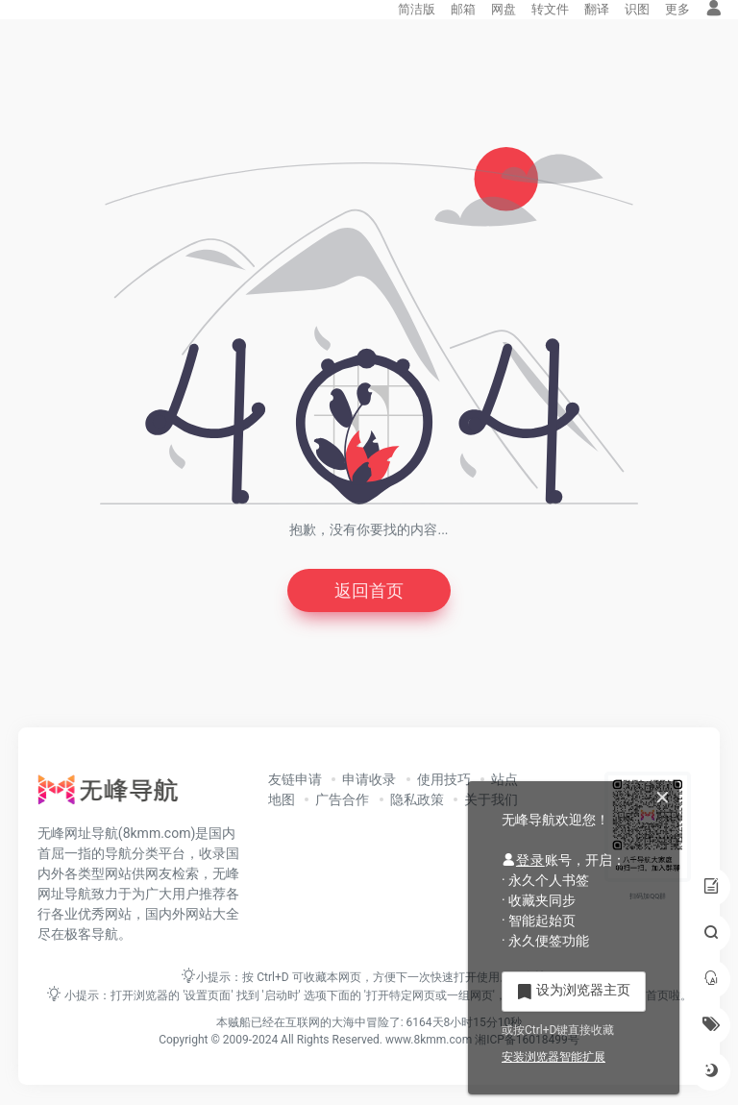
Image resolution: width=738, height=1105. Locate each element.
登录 (523, 860)
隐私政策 (417, 799)
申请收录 (369, 779)
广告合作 (342, 799)
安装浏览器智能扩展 (553, 1057)
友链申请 (295, 779)
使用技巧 (444, 779)
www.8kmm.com (427, 1039)
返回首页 (369, 590)
